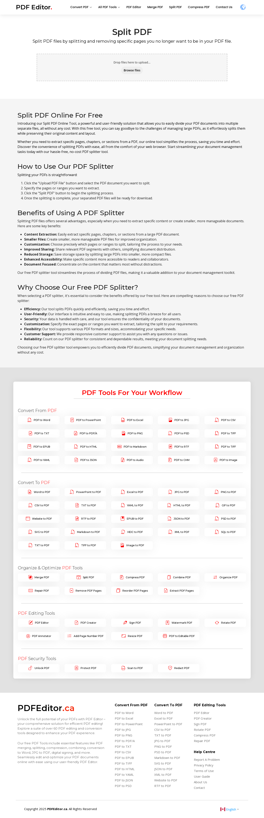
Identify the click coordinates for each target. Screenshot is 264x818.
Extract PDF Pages (182, 590)
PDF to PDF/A (88, 433)
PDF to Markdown (135, 446)
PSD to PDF (228, 518)
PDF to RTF (181, 446)
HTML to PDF (181, 505)
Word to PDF (42, 492)
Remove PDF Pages (88, 590)
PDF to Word (42, 420)
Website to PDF (42, 518)
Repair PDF (42, 590)
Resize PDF (135, 636)
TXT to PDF (88, 505)
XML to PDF (181, 532)
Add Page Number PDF (88, 636)
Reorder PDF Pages (135, 590)
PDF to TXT (42, 433)
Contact (199, 787)
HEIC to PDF (135, 532)
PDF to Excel (135, 420)
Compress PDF (199, 7)
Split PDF (177, 7)
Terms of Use (204, 770)
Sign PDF (135, 622)
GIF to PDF (228, 505)
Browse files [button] (132, 70)
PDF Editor (137, 7)
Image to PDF (135, 545)
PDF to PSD (181, 433)
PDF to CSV (228, 420)
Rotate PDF (228, 622)
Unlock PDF (42, 668)
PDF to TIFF (228, 433)
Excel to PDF (135, 492)
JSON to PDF (182, 518)
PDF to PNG (135, 433)
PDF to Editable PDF (182, 636)
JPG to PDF (181, 492)
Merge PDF (157, 7)
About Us (200, 782)
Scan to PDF (135, 668)
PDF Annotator (41, 636)
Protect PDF (88, 668)
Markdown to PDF (88, 532)
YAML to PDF (135, 505)
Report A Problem (207, 759)
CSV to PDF (42, 505)
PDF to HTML (88, 446)
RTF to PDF (88, 518)
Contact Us (224, 7)
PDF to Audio (135, 460)
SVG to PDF (42, 532)
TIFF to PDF (88, 545)
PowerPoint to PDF (88, 492)
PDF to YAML (42, 460)
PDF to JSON (88, 460)
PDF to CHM (181, 460)
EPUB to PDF (135, 518)
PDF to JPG (181, 420)
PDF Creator (88, 622)
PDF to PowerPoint (88, 420)
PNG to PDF (228, 492)
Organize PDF (228, 577)
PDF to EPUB (42, 446)
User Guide (202, 776)
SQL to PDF (228, 532)
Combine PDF (182, 577)
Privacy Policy (203, 765)
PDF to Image (228, 460)
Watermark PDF (182, 622)
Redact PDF (181, 668)
